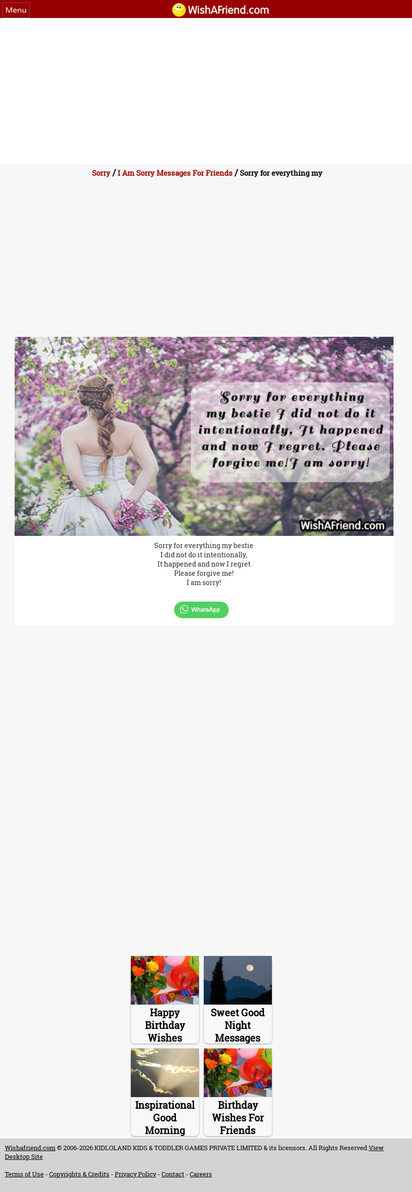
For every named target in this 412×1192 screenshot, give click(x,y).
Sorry (101, 173)
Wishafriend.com (30, 1147)
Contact (172, 1174)
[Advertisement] (206, 91)
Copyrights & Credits (79, 1174)
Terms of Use (24, 1174)
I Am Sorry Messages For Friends (175, 173)
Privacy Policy (135, 1174)
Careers (201, 1174)
